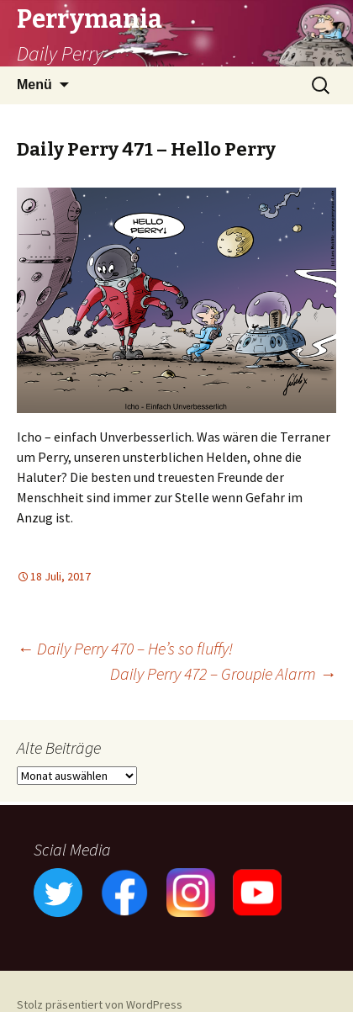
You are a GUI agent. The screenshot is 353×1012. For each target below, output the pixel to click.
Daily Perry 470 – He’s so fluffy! (125, 648)
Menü (34, 84)
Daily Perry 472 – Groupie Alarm (223, 673)
